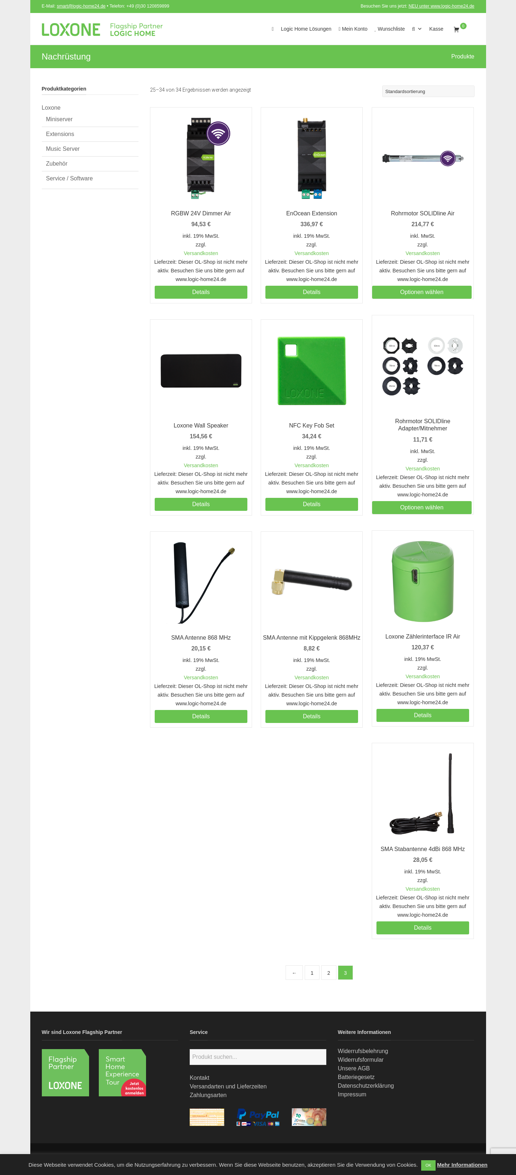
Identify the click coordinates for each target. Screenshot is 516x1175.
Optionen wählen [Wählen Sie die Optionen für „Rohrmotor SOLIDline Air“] (422, 292)
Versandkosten (201, 253)
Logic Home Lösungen (306, 29)
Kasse (436, 29)
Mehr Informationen (462, 1165)
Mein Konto (353, 29)
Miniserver (59, 119)
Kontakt (199, 1078)
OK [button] (428, 1165)
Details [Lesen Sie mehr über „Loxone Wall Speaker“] (201, 504)
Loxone (51, 108)
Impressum (352, 1094)
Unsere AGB (354, 1068)
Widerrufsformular (361, 1060)
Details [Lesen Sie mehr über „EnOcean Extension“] (312, 292)
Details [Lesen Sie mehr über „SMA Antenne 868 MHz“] (201, 716)
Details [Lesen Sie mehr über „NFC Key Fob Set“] (312, 504)
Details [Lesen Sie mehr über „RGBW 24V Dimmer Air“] (201, 292)
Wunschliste (390, 29)
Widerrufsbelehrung (363, 1051)
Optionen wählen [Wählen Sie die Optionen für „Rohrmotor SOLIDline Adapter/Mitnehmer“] (422, 507)
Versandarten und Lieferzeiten (228, 1086)
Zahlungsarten (208, 1095)
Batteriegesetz (356, 1077)
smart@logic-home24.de (81, 6)
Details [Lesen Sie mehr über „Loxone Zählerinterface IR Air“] (423, 715)
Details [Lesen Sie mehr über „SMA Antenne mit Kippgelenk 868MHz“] (312, 716)
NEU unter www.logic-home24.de (442, 6)
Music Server (63, 149)
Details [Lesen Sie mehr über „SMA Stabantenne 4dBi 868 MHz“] (423, 928)
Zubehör (57, 164)
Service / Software (69, 178)
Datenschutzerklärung (366, 1086)
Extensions (60, 134)
